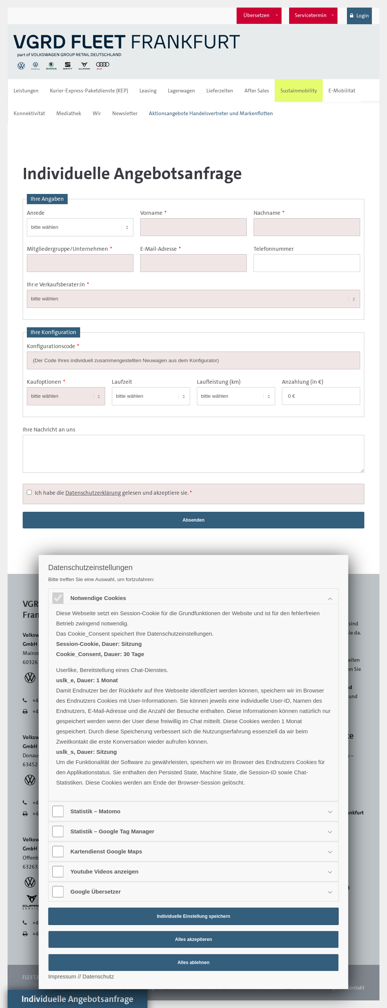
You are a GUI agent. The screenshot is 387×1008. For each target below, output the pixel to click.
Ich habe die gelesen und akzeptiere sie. (113, 493)
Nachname (269, 213)
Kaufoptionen (46, 382)
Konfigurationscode (53, 346)
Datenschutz (98, 976)
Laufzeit (122, 382)
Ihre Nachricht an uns (49, 429)
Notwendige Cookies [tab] (99, 598)
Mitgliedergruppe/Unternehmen (69, 249)
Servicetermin (311, 15)
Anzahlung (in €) (303, 382)
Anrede (36, 213)
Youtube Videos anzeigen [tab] (105, 871)
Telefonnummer (274, 249)
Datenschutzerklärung (93, 493)
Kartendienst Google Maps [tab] (107, 851)
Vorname (153, 213)
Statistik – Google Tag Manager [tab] (113, 831)
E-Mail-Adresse (160, 249)
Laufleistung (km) (219, 382)
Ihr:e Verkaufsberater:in (58, 284)
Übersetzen (256, 15)
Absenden (193, 520)
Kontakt (355, 987)
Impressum (62, 976)
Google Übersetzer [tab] (96, 891)
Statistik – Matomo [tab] (96, 811)
